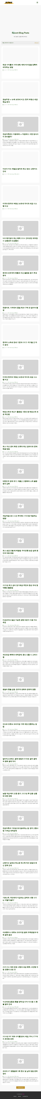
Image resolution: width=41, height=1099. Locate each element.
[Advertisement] (20, 16)
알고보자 (5, 70)
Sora (23, 1094)
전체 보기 (37, 42)
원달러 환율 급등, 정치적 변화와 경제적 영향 (19, 689)
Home (15, 1096)
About (19, 1096)
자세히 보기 (20, 1087)
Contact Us (25, 1096)
